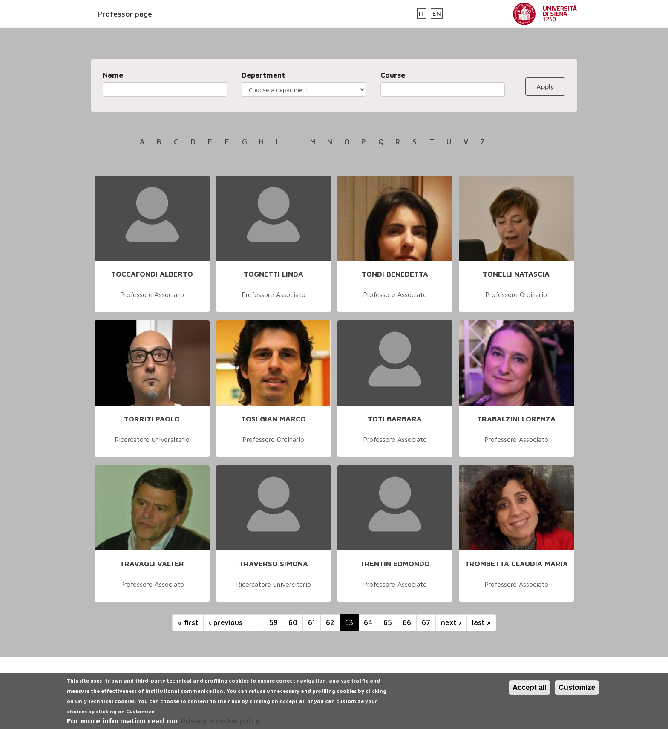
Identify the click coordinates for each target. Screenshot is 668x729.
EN (436, 13)
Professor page (125, 13)
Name (113, 75)
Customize (577, 693)
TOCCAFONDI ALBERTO (152, 274)
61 (311, 622)
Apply (545, 86)
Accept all (530, 693)
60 (292, 622)
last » (481, 622)
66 (407, 622)
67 (426, 622)
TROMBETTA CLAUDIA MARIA (516, 563)
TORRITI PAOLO (152, 419)
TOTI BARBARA (395, 419)
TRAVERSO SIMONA (273, 563)
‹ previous (225, 622)
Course (392, 75)
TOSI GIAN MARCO (273, 419)
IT (422, 13)
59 (273, 622)
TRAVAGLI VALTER (152, 563)
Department (263, 75)
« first (188, 622)
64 (368, 622)
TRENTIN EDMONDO (395, 563)
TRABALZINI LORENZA (516, 419)
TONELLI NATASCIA (516, 274)
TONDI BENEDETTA (395, 274)
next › (451, 622)
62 (330, 622)
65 (387, 622)
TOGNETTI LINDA (273, 274)
